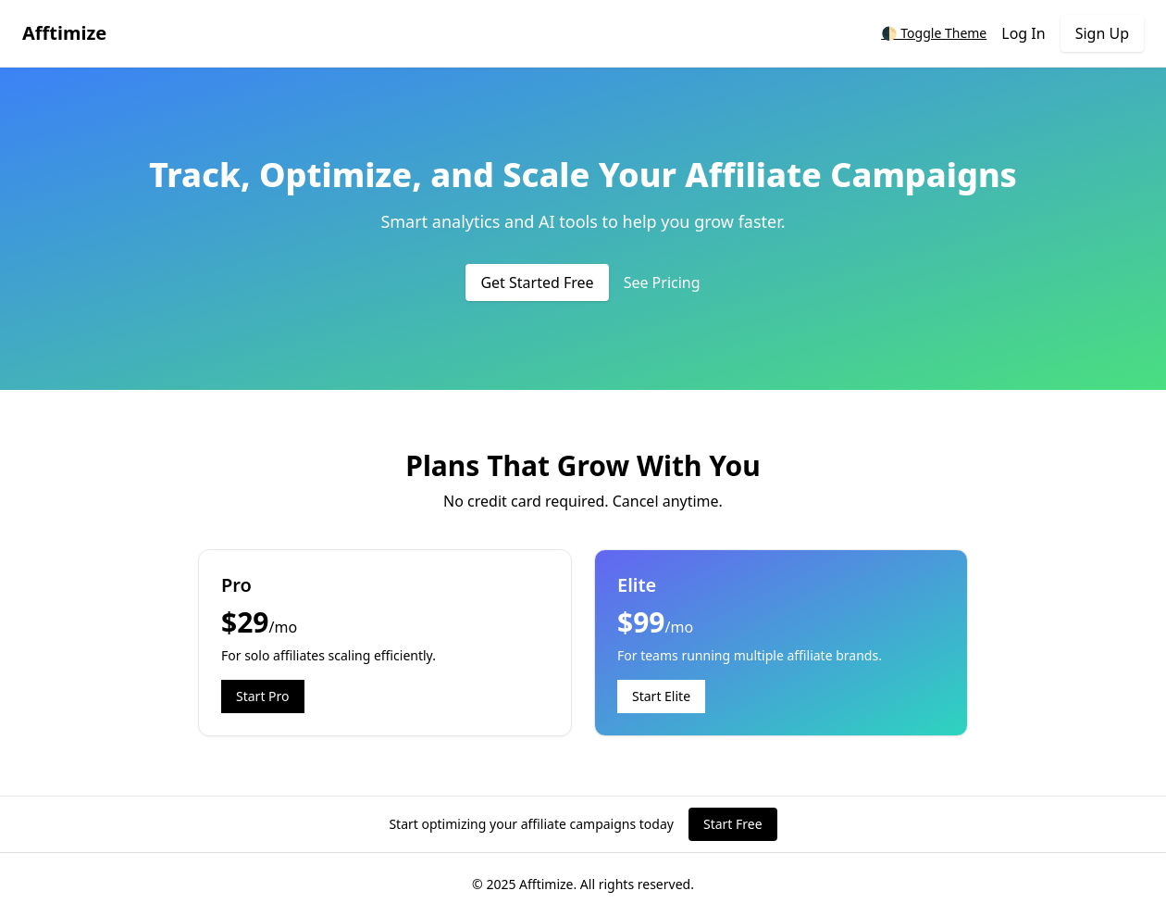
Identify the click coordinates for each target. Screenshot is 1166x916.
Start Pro (263, 696)
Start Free (733, 824)
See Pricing (662, 282)
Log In (1023, 33)
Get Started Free (536, 282)
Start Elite (661, 696)
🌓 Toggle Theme (933, 33)
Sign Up (1102, 33)
